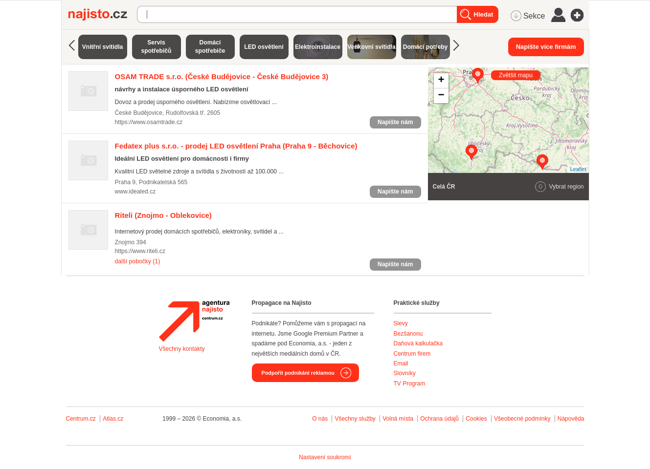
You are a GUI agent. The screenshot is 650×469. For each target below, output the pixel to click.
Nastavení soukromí (325, 457)
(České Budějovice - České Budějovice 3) (222, 76)
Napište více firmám (546, 46)
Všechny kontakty (182, 348)
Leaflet (578, 169)
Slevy (401, 323)
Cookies (476, 418)
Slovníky (405, 373)
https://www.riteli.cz (140, 251)
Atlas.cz (113, 418)
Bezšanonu (408, 333)
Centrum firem (412, 353)
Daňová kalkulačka (418, 343)
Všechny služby (356, 418)
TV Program (410, 383)
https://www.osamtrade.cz (149, 122)
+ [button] (441, 80)
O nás (320, 418)
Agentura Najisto (194, 320)
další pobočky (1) (137, 261)
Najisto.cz (102, 14)
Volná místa (397, 418)
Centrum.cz (81, 418)
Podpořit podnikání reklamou (298, 373)
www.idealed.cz (135, 191)
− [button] (441, 95)
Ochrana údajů (439, 418)
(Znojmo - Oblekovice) (163, 215)
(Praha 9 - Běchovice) (236, 146)
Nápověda (571, 418)
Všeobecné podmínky (522, 418)
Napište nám (395, 122)
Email (401, 363)
